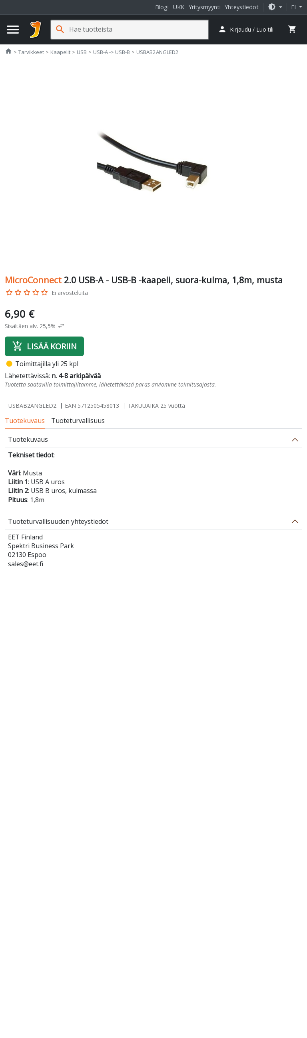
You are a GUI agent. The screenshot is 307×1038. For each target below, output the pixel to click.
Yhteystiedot (242, 7)
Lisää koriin (44, 346)
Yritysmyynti (205, 7)
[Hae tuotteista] (138, 29)
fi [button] (294, 7)
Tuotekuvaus (25, 420)
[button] (275, 7)
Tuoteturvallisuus (78, 420)
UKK (178, 7)
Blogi (162, 7)
